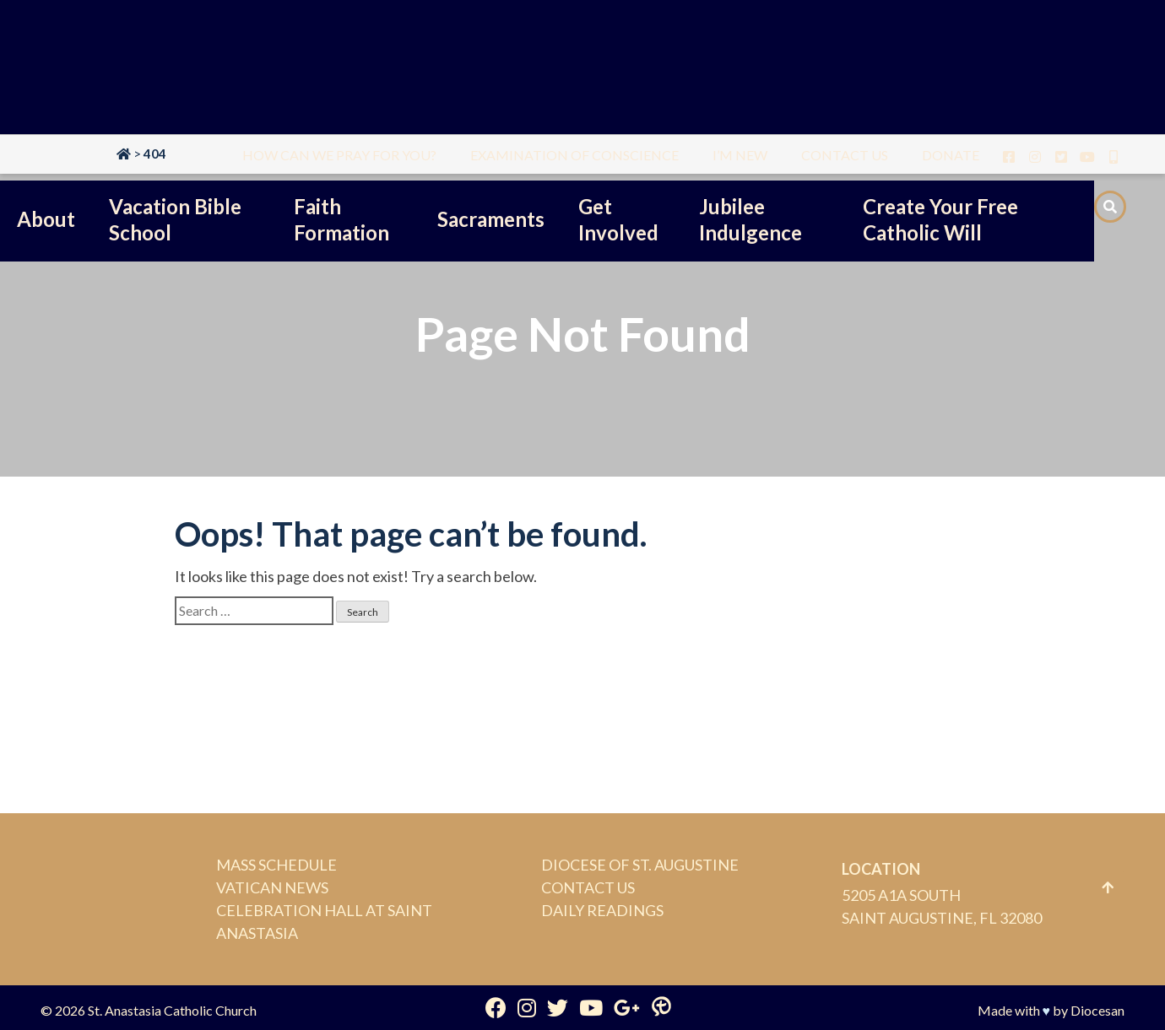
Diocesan (1097, 1010)
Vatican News (272, 887)
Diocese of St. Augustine (640, 864)
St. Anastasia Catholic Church (172, 1010)
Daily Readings (602, 910)
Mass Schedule (276, 864)
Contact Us (588, 887)
